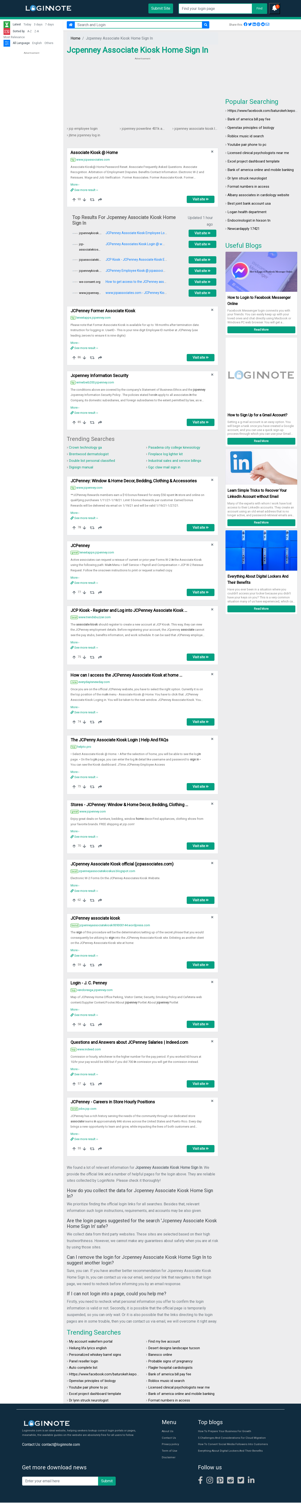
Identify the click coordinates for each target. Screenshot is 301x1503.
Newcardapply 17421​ (244, 229)
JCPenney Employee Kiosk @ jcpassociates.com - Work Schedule (154, 270)
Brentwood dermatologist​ (90, 454)
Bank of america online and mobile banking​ (262, 169)
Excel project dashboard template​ (254, 161)
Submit (107, 1481)
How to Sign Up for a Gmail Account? (257, 415)
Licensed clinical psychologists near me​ (260, 153)
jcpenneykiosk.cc (90, 233)
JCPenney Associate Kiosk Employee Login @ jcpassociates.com (153, 233)
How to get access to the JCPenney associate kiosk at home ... (151, 282)
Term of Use (169, 1451)
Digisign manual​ (82, 467)
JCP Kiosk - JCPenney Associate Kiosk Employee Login (146, 259)
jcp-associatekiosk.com (90, 247)
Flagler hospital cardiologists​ (172, 1368)
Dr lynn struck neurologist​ (248, 178)
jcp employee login (84, 128)
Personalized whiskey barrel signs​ (97, 1355)
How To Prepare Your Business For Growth (223, 1431)
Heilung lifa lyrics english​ (89, 1348)
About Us (167, 1431)
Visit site (201, 199)
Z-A (36, 31)
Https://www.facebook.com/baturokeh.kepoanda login (113, 1374)
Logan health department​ (247, 212)
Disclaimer (168, 1457)
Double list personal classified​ (94, 460)
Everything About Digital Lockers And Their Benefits (229, 1451)
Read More (261, 330)
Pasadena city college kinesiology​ (176, 447)
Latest (17, 24)
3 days (38, 24)
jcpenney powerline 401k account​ (149, 128)
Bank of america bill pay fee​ (250, 119)
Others (48, 43)
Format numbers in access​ (249, 186)
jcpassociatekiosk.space (90, 259)
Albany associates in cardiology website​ (260, 195)
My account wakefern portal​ (91, 1342)
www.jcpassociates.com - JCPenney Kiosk (137, 293)
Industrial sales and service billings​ (177, 460)
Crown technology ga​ (86, 447)
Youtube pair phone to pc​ (247, 144)
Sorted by (19, 31)
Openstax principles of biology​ (252, 127)
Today (27, 24)
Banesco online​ (160, 1355)
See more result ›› (84, 190)
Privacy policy (170, 1444)
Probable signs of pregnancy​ (172, 1361)
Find (259, 8)
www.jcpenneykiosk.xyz (90, 293)
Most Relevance (14, 37)
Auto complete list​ (84, 1368)
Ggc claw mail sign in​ (165, 467)
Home (75, 38)
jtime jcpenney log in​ (85, 135)
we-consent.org (89, 282)
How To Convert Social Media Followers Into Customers (231, 1444)
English (37, 43)
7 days (49, 24)
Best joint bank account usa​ (249, 203)
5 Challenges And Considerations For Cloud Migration (231, 1438)
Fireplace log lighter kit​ (167, 454)
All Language (21, 43)
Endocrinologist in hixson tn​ (250, 220)
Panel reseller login (85, 1361)
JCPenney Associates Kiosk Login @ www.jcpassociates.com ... (152, 244)
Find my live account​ (165, 1342)
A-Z (29, 31)
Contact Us (168, 1438)
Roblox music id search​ (246, 136)
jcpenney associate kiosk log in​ (200, 128)
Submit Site (160, 8)
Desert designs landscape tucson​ (176, 1348)
